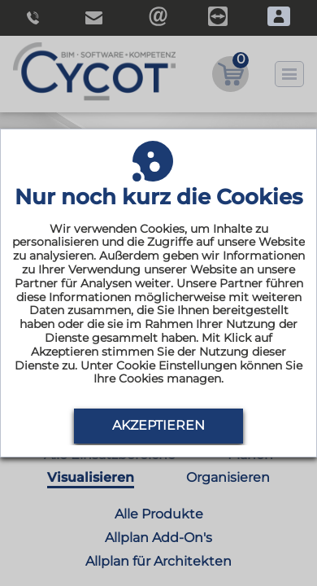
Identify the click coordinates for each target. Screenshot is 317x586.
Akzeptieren (158, 425)
